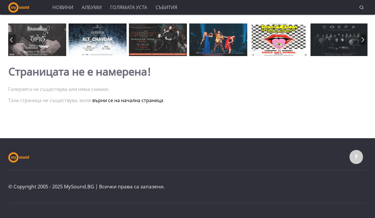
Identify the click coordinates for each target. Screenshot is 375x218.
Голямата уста (128, 7)
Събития (166, 7)
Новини (62, 7)
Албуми (92, 7)
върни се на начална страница (127, 100)
